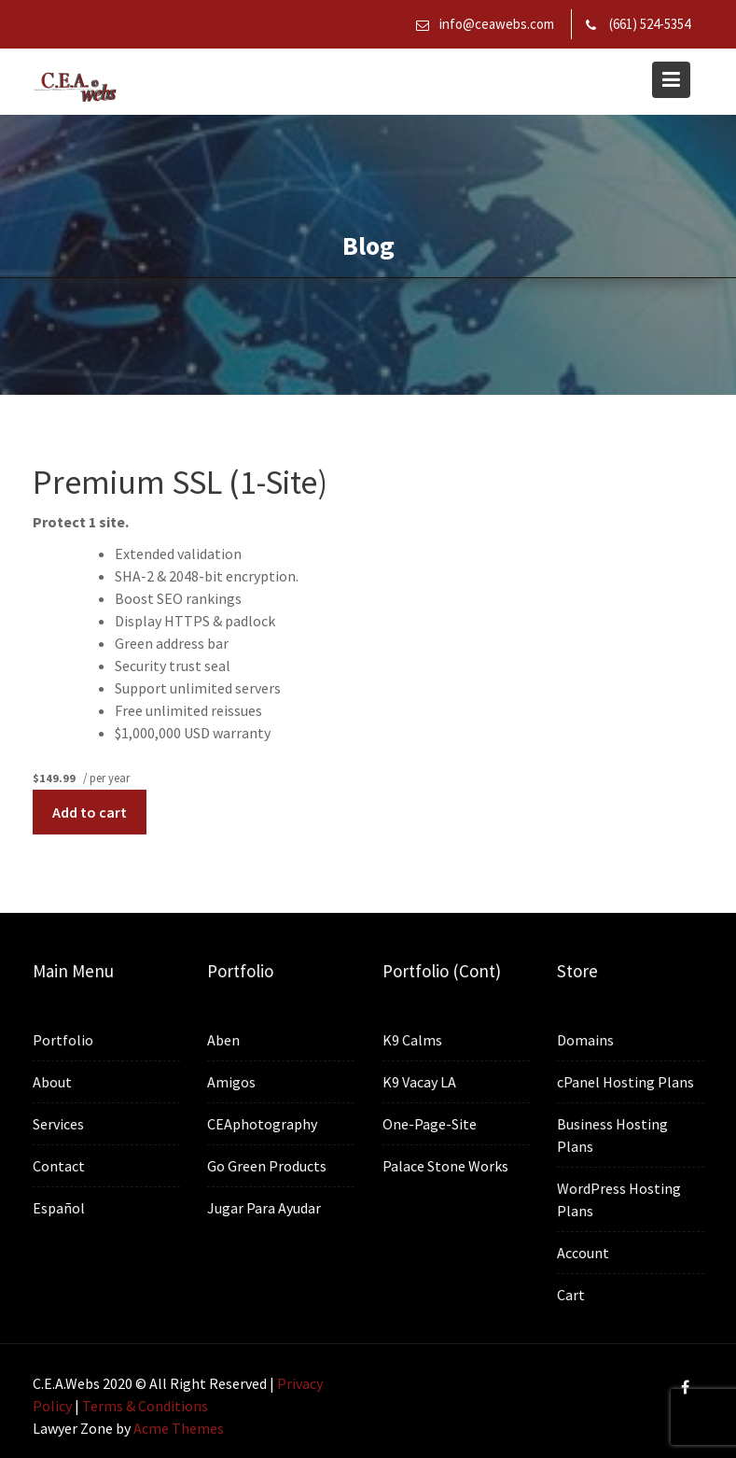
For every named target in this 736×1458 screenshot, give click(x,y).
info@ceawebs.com (496, 24)
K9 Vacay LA (418, 1081)
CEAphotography (262, 1124)
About (52, 1082)
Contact (58, 1166)
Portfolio (62, 1040)
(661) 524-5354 (649, 24)
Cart (572, 1293)
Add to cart (89, 812)
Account (583, 1251)
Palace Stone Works (444, 1166)
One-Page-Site (429, 1124)
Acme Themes (178, 1428)
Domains (586, 1040)
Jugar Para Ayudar (264, 1207)
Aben (224, 1040)
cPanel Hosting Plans (626, 1082)
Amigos (232, 1082)
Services (58, 1124)
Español (58, 1207)
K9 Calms (411, 1040)
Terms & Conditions (145, 1405)
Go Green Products (267, 1166)
